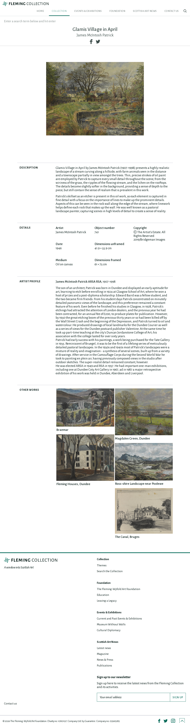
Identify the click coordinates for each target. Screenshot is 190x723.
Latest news (104, 642)
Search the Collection (110, 566)
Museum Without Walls (112, 619)
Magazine (103, 648)
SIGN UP (178, 692)
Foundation (134, 5)
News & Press (106, 654)
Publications (105, 660)
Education (103, 589)
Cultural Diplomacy (109, 625)
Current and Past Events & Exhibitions (121, 613)
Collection (91, 5)
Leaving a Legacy (108, 595)
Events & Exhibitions (112, 5)
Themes (102, 560)
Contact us (175, 5)
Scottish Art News (155, 5)
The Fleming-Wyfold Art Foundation (120, 583)
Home (80, 5)
